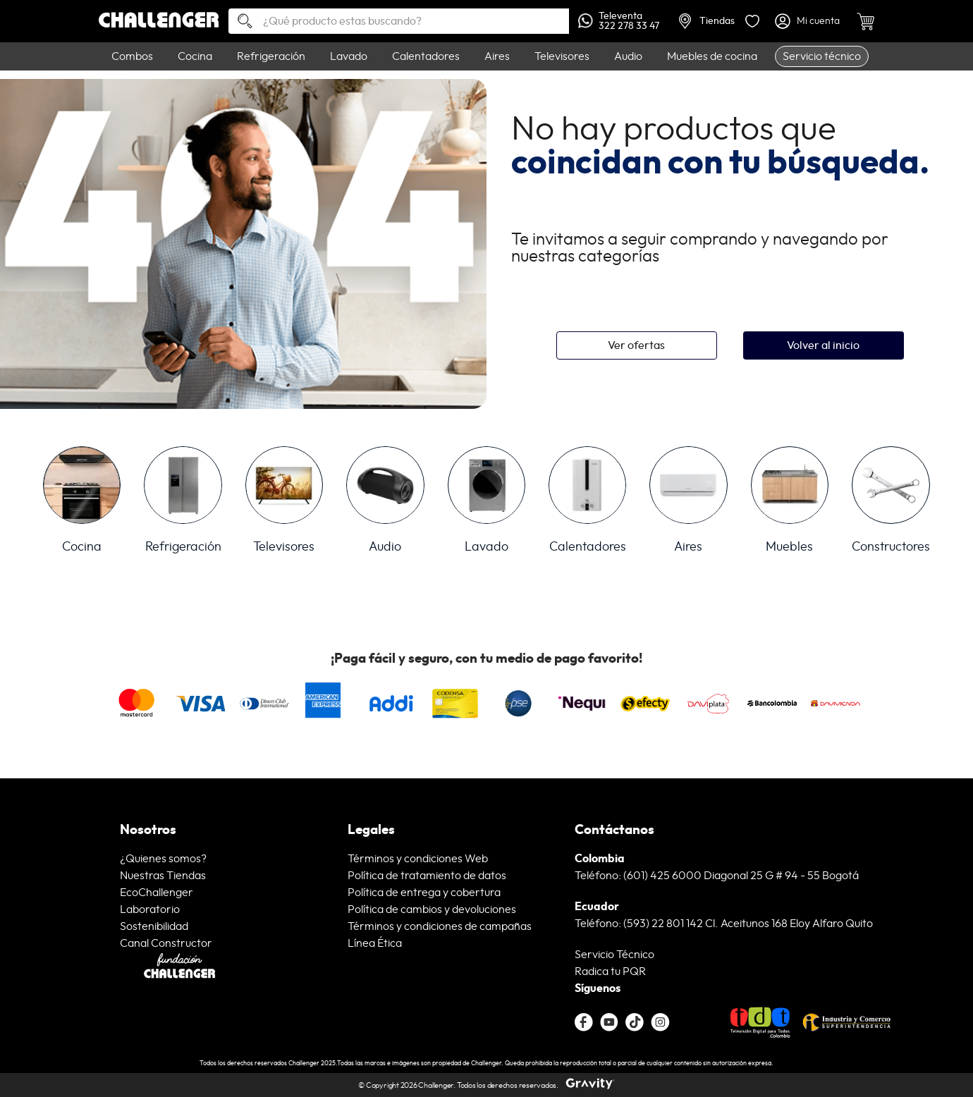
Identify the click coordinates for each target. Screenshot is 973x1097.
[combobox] (398, 21)
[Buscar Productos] (240, 22)
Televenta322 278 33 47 (618, 21)
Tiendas (707, 21)
